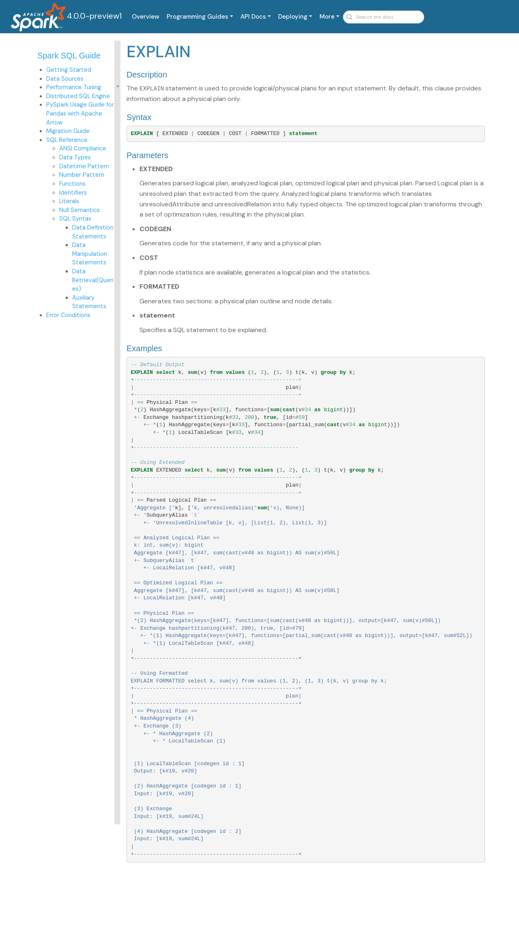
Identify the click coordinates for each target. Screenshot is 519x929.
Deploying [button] (292, 17)
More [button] (327, 17)
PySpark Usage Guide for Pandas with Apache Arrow (80, 113)
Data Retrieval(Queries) (93, 280)
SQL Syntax (75, 218)
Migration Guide (68, 131)
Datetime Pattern (84, 166)
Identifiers (73, 192)
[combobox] (383, 17)
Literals (69, 201)
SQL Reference (67, 140)
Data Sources (65, 78)
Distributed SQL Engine (78, 96)
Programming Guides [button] (197, 17)
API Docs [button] (253, 17)
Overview (145, 17)
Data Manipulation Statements (89, 253)
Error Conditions (68, 315)
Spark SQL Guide (69, 55)
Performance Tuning (73, 87)
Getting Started (68, 69)
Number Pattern (81, 174)
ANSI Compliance (82, 148)
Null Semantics (79, 210)
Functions (72, 183)
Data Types (75, 157)
